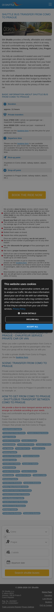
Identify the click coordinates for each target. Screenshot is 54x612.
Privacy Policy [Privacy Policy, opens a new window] (19, 308)
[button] (27, 313)
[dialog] (27, 306)
